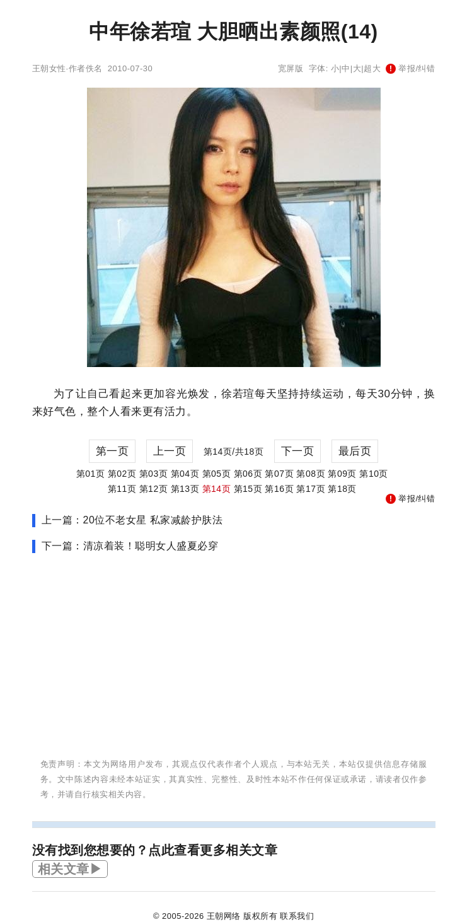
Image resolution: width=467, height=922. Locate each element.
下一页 (297, 451)
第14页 (216, 489)
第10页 (373, 474)
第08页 (310, 474)
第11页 (122, 489)
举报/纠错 (410, 68)
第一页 (112, 451)
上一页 (170, 451)
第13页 (185, 489)
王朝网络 (224, 916)
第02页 (122, 474)
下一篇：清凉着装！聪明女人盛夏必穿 (130, 545)
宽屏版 (291, 68)
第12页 (153, 489)
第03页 (153, 474)
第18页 (342, 489)
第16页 (279, 489)
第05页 (216, 474)
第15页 (248, 489)
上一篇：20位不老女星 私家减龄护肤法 (132, 520)
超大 (372, 68)
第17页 (310, 489)
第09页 (342, 474)
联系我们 (297, 916)
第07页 (279, 474)
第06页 (248, 474)
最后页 (355, 451)
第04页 (185, 474)
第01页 (90, 474)
